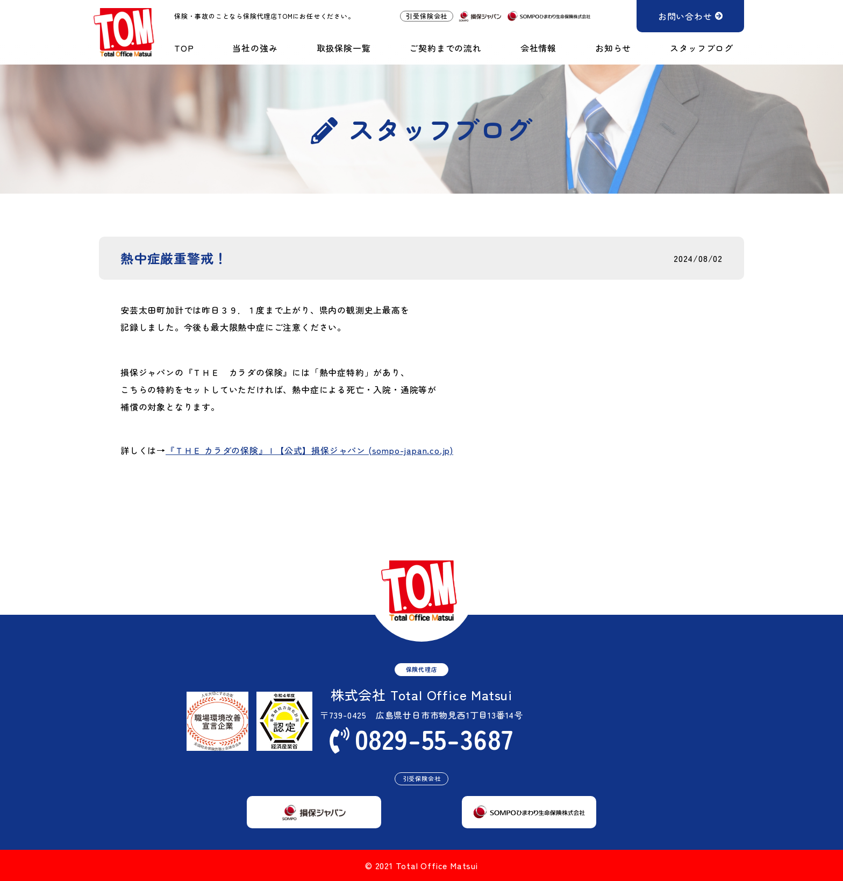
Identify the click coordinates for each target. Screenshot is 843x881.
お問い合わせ (685, 16)
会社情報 (538, 48)
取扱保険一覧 (344, 48)
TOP (184, 48)
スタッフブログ (701, 48)
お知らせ (613, 48)
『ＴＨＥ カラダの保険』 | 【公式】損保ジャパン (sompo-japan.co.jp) (309, 450)
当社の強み (254, 48)
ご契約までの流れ (445, 48)
